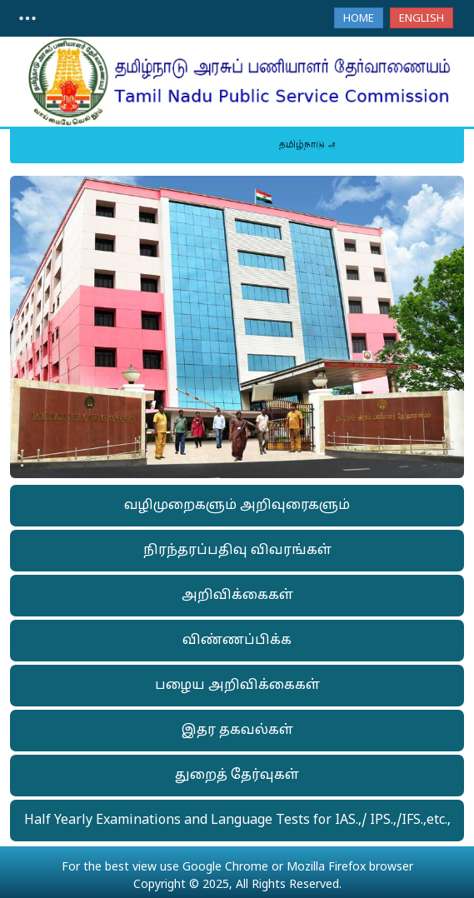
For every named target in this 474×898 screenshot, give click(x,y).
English (421, 19)
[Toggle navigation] (27, 18)
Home (358, 19)
